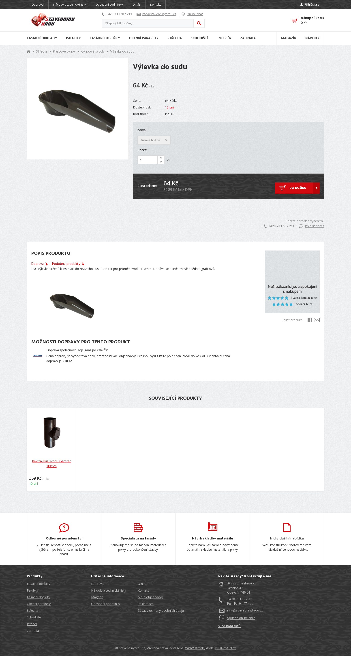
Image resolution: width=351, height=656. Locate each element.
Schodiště (34, 617)
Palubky (32, 590)
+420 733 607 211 (117, 14)
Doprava (38, 4)
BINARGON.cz (225, 648)
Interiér (32, 624)
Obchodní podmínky (109, 4)
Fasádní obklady (38, 584)
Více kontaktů (229, 626)
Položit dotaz (311, 226)
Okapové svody (92, 51)
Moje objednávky (150, 597)
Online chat (192, 14)
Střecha (41, 51)
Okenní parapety (39, 604)
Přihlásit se (309, 4)
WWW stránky (195, 648)
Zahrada (33, 630)
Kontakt (155, 4)
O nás (137, 4)
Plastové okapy (64, 51)
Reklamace (146, 604)
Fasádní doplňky (38, 597)
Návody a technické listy (69, 4)
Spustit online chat (241, 618)
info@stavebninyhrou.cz (156, 14)
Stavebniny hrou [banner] (53, 20)
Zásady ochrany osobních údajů (161, 610)
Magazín (97, 597)
